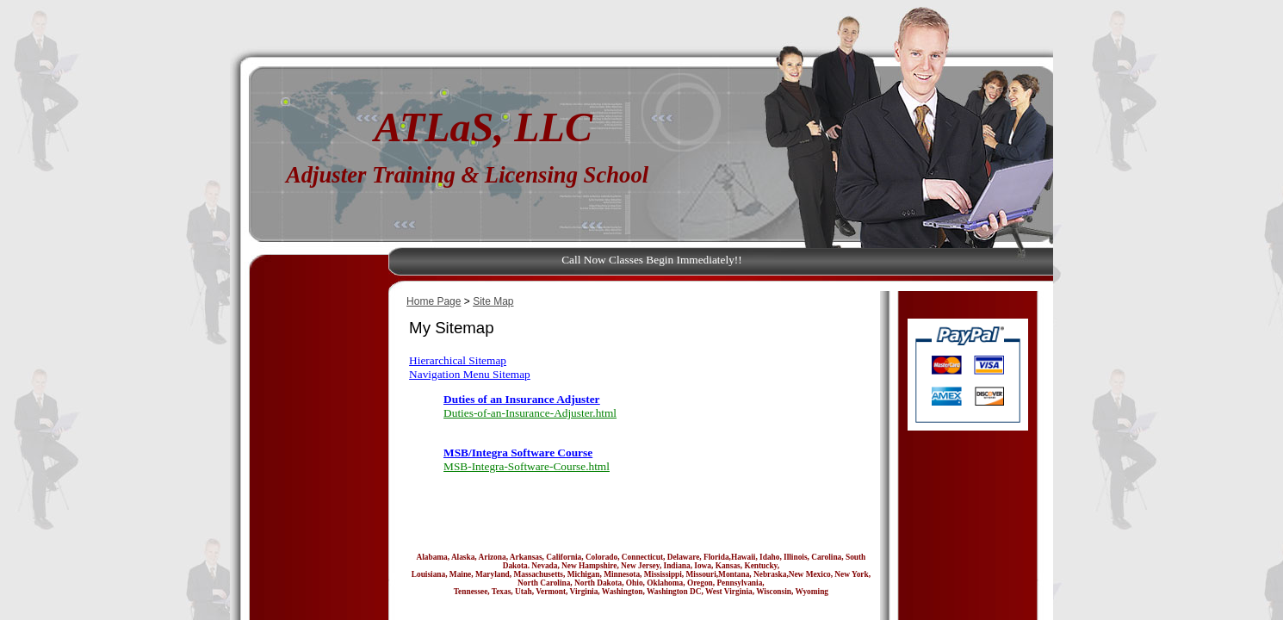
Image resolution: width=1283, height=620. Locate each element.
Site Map (493, 301)
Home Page (433, 301)
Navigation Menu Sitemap (469, 374)
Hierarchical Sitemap (457, 360)
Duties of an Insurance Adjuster (521, 399)
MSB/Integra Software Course (517, 452)
